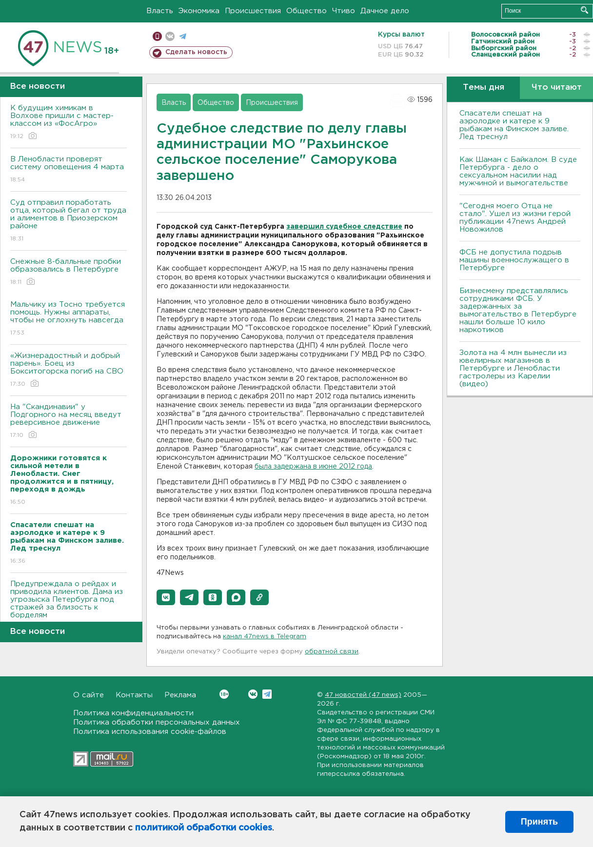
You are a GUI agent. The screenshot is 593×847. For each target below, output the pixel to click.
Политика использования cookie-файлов (149, 732)
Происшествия (253, 11)
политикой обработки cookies (203, 828)
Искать (584, 10)
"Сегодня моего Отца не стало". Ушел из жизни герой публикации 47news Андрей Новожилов (515, 218)
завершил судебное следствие (344, 227)
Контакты (134, 695)
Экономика (198, 11)
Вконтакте (224, 694)
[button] (166, 597)
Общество (306, 11)
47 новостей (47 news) (363, 695)
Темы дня (483, 87)
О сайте (88, 695)
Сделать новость (196, 52)
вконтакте (170, 36)
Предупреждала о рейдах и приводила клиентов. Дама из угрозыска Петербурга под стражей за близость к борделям (68, 606)
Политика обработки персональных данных (156, 722)
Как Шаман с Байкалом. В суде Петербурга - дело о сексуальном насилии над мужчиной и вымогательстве (518, 171)
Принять (539, 822)
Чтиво (343, 11)
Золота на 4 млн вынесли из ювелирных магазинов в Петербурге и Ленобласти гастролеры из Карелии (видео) (513, 368)
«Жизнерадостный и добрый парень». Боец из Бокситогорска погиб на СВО (68, 370)
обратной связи (331, 651)
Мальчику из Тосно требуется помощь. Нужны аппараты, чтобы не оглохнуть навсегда (68, 319)
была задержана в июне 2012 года (313, 467)
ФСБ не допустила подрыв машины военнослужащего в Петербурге (514, 260)
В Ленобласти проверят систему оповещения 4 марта (68, 170)
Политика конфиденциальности (133, 713)
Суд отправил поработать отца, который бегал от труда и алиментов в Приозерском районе (68, 221)
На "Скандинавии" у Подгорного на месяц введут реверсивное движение (68, 421)
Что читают (557, 87)
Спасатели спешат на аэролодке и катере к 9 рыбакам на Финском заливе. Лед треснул (514, 125)
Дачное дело (384, 11)
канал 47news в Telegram (264, 636)
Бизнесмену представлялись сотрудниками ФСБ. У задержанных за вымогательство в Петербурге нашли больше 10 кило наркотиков (517, 310)
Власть (159, 11)
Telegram (267, 694)
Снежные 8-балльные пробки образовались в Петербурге (68, 272)
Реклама (180, 695)
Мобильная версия (157, 36)
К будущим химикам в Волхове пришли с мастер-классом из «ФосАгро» (68, 122)
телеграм (182, 36)
